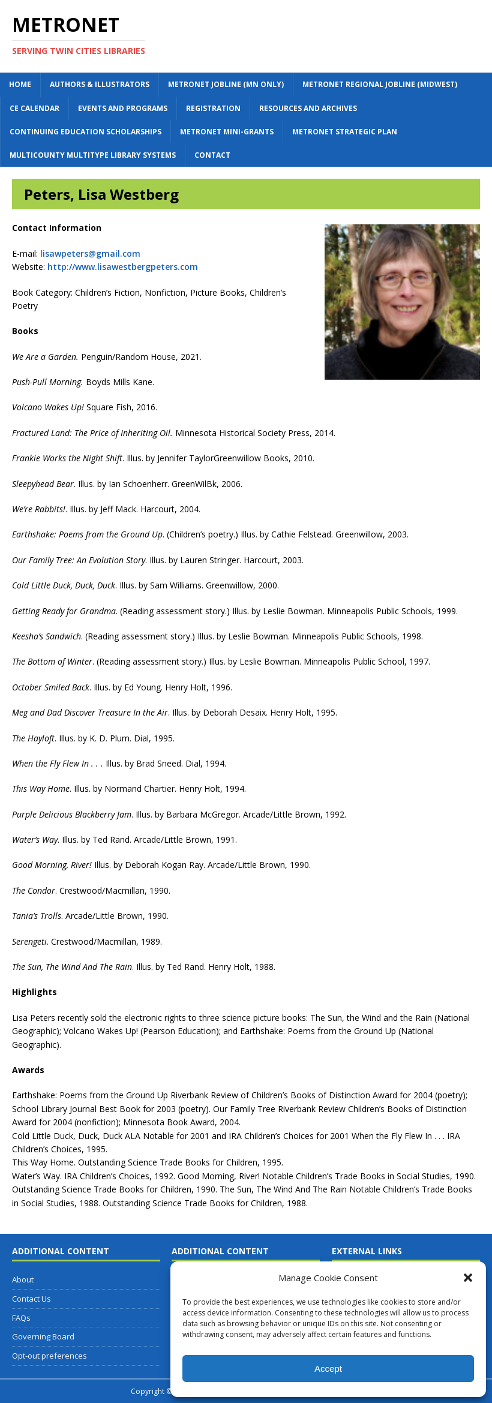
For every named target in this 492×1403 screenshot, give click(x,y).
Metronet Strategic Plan (344, 132)
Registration (213, 108)
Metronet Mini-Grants (227, 132)
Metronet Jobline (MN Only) (226, 84)
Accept (328, 1368)
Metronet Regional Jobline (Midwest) (379, 84)
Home (20, 84)
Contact (212, 155)
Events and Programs (122, 108)
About (23, 1279)
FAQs (21, 1317)
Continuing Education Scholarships (85, 132)
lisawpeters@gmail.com (90, 253)
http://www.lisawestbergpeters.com (122, 266)
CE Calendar (34, 108)
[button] (468, 1278)
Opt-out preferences (49, 1355)
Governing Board (43, 1336)
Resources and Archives (308, 108)
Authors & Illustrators (99, 84)
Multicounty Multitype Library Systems (93, 155)
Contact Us (31, 1298)
